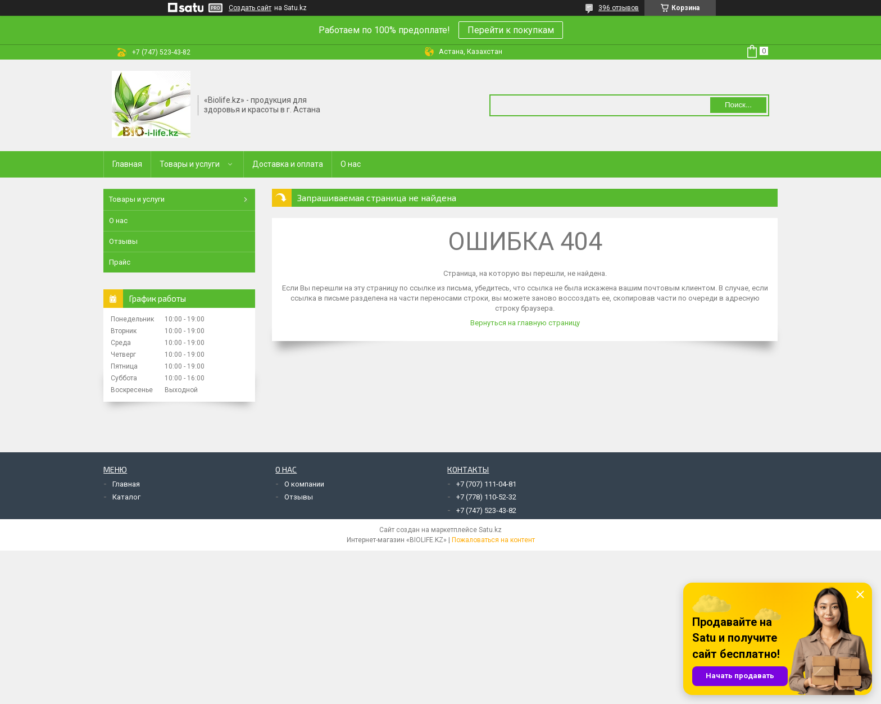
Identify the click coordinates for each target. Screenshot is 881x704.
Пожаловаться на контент (493, 540)
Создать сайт (250, 8)
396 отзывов (618, 8)
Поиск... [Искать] (738, 105)
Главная (127, 164)
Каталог (126, 497)
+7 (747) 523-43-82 (486, 510)
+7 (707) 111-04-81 (486, 484)
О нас (350, 164)
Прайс (119, 262)
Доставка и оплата (287, 164)
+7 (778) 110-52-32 (486, 497)
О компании (304, 484)
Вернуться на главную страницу (525, 323)
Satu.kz (490, 530)
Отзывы (123, 241)
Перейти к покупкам (510, 30)
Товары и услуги (190, 164)
